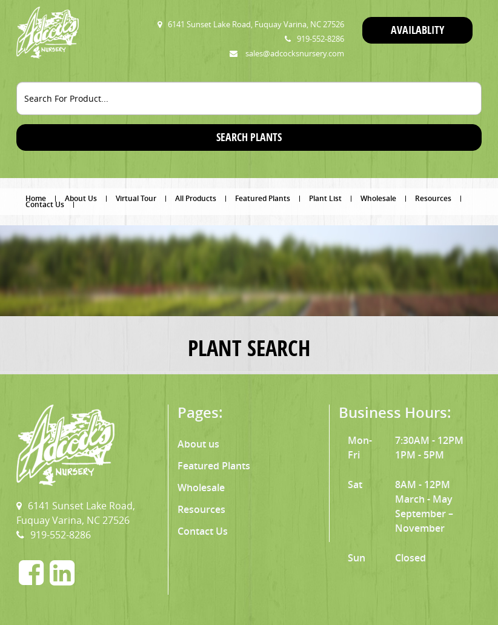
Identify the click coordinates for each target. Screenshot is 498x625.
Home (35, 199)
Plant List (325, 199)
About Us (81, 199)
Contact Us (44, 205)
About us (198, 444)
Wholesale (378, 199)
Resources (433, 199)
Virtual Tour (136, 199)
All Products (195, 199)
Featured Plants (262, 199)
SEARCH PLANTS (249, 137)
